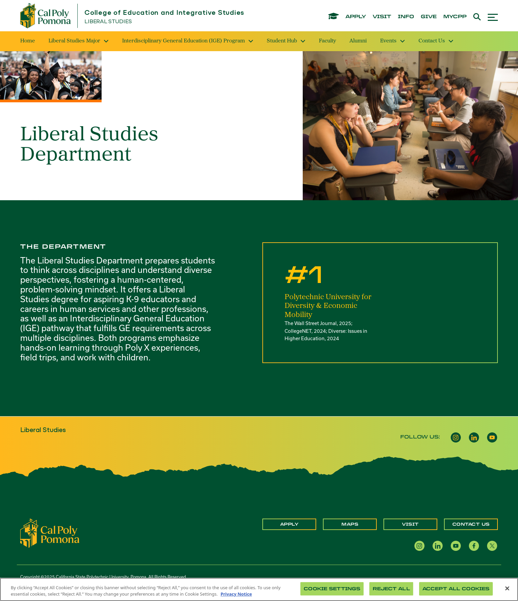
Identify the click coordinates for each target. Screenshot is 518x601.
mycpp (455, 17)
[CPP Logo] (49, 532)
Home (27, 41)
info (406, 17)
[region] (259, 589)
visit (382, 17)
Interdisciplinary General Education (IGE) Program (187, 41)
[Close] (507, 588)
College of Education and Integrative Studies (164, 12)
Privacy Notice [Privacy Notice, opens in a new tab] (236, 594)
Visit (410, 524)
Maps (349, 524)
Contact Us (435, 41)
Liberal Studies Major (78, 41)
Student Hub (286, 41)
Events (392, 41)
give (429, 17)
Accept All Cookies (455, 588)
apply (355, 17)
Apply (289, 524)
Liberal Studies (108, 22)
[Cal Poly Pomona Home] (45, 15)
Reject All (391, 588)
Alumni (358, 41)
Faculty (327, 41)
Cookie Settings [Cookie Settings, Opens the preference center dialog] (332, 588)
